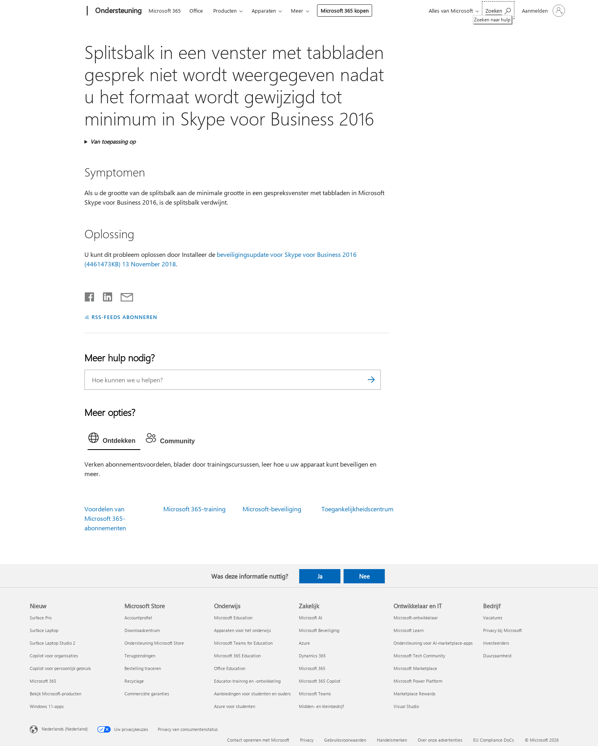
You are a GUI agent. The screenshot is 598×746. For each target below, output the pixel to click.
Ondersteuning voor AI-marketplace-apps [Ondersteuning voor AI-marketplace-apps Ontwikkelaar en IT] (433, 643)
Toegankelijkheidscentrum (357, 509)
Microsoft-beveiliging (272, 509)
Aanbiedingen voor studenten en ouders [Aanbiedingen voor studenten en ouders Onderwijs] (252, 694)
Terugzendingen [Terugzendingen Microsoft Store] (139, 656)
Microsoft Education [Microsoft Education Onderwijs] (233, 618)
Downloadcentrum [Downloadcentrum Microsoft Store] (142, 630)
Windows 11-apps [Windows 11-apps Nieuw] (47, 706)
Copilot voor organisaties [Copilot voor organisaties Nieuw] (54, 656)
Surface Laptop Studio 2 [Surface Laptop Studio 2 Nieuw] (52, 643)
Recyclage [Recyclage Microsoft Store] (134, 681)
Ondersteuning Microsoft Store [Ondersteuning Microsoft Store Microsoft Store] (154, 643)
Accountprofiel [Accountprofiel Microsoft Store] (138, 618)
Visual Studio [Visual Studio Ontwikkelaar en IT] (406, 706)
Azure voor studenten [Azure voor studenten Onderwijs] (234, 706)
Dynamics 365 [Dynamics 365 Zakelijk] (312, 656)
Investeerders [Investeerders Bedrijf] (496, 643)
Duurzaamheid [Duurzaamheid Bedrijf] (497, 656)
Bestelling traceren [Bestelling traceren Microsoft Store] (142, 668)
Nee (364, 576)
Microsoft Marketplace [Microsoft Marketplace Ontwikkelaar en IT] (415, 668)
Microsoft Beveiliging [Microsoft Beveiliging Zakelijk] (319, 630)
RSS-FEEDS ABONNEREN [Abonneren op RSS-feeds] (124, 316)
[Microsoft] (57, 11)
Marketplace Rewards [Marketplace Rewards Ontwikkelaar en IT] (415, 694)
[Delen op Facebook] (90, 295)
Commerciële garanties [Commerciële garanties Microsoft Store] (146, 694)
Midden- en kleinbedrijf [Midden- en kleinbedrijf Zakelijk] (321, 706)
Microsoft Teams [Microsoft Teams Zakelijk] (315, 694)
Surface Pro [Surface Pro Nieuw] (41, 618)
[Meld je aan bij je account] (542, 10)
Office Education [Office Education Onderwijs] (229, 668)
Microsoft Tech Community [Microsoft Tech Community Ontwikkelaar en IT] (419, 656)
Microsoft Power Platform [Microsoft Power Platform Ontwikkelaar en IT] (418, 681)
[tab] (114, 439)
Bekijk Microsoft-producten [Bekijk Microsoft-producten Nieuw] (55, 694)
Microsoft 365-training (194, 509)
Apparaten (264, 10)
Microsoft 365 (165, 10)
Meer (297, 10)
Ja (320, 576)
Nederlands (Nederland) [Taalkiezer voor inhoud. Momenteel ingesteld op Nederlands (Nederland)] (65, 729)
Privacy (306, 740)
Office (196, 10)
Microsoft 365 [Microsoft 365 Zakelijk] (312, 668)
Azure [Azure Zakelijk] (304, 643)
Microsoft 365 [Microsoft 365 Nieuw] (43, 681)
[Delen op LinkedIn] (104, 295)
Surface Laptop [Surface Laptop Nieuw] (44, 630)
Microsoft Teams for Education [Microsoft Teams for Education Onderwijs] (243, 643)
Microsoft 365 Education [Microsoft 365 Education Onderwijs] (237, 656)
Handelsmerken (392, 740)
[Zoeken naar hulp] (498, 10)
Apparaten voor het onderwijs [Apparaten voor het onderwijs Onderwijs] (242, 630)
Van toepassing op (113, 141)
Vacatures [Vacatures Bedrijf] (492, 618)
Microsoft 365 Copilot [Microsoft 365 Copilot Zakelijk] (319, 681)
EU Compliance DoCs (493, 740)
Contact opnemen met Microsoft (258, 740)
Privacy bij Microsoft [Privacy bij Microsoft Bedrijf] (502, 630)
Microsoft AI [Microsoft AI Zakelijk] (310, 618)
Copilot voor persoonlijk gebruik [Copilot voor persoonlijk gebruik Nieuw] (60, 668)
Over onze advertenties (440, 740)
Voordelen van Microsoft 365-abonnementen (105, 518)
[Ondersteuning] (117, 11)
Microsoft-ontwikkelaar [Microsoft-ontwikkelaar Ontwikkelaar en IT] (416, 618)
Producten (225, 10)
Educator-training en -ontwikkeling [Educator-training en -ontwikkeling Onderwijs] (247, 681)
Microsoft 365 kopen (345, 10)
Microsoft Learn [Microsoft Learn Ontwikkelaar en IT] (409, 630)
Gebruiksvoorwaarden (345, 740)
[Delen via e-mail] (123, 295)
